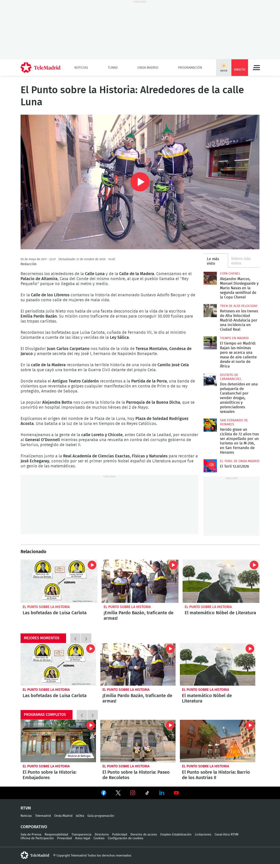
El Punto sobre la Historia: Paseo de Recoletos (138, 741)
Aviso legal (82, 838)
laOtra (80, 815)
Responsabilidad (56, 834)
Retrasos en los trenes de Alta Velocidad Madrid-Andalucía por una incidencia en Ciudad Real (210, 310)
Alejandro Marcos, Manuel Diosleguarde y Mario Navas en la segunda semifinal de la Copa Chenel (210, 278)
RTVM (26, 808)
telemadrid (35, 855)
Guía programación (100, 815)
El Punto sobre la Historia (46, 607)
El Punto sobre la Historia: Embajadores (58, 741)
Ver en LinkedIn (162, 793)
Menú (256, 67)
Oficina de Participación (37, 838)
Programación (190, 67)
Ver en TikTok (147, 793)
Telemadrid (43, 815)
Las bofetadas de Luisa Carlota (59, 581)
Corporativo (34, 827)
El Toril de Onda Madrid (239, 461)
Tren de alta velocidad (238, 306)
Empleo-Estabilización (176, 834)
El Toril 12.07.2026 (210, 465)
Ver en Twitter (118, 793)
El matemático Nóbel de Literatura (221, 581)
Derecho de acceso (143, 834)
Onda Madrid (147, 67)
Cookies (98, 838)
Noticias (81, 67)
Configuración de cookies (125, 838)
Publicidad (119, 834)
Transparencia (81, 834)
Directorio (102, 834)
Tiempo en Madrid (234, 338)
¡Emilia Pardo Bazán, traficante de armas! (140, 581)
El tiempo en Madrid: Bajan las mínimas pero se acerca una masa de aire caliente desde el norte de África (210, 342)
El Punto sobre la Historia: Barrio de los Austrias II (217, 741)
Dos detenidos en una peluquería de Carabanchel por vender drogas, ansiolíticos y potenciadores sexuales (210, 379)
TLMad (113, 67)
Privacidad (64, 838)
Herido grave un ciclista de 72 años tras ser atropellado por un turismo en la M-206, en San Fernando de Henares (210, 425)
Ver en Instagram (133, 793)
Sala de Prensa (31, 834)
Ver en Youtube (176, 793)
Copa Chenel (230, 273)
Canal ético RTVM (226, 834)
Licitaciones (203, 834)
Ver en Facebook (103, 793)
